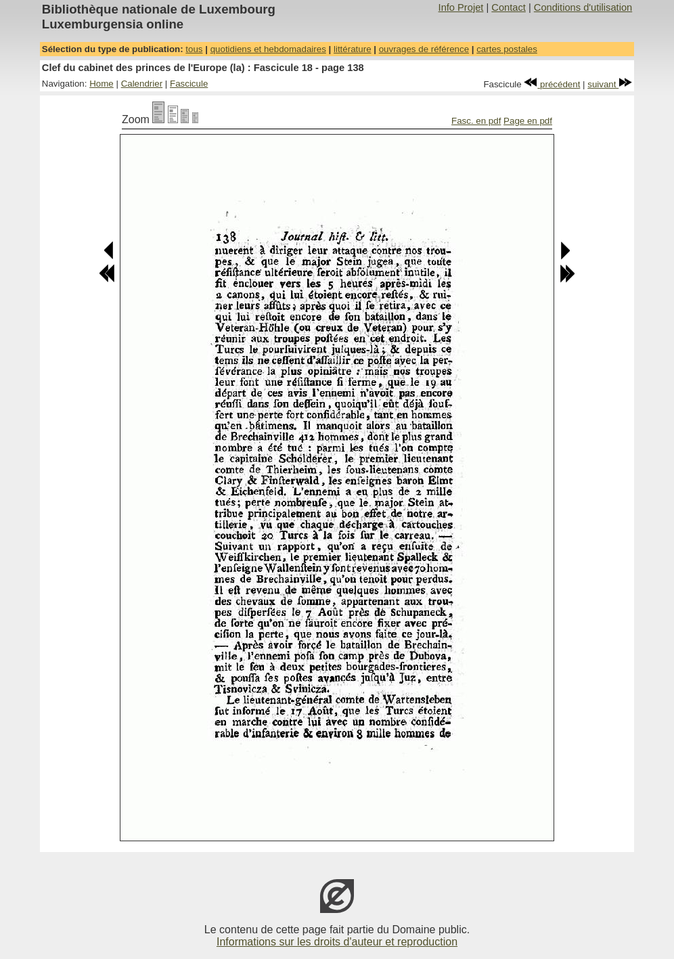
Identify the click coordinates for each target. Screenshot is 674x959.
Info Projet (461, 7)
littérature (353, 49)
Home (101, 84)
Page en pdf (527, 121)
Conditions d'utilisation (583, 7)
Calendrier (142, 84)
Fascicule (189, 84)
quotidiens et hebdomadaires (268, 49)
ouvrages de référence (424, 49)
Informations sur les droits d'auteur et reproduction (337, 941)
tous (193, 49)
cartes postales (506, 49)
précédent (552, 84)
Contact (508, 7)
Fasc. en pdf (476, 121)
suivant (609, 84)
